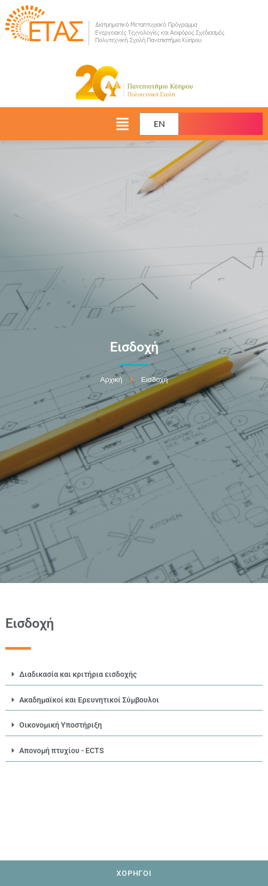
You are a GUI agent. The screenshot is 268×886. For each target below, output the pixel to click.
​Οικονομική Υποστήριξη (60, 725)
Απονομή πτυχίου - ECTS (61, 750)
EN (159, 123)
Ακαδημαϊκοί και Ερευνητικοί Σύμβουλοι (89, 700)
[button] (67, 124)
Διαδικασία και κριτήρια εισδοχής (78, 674)
